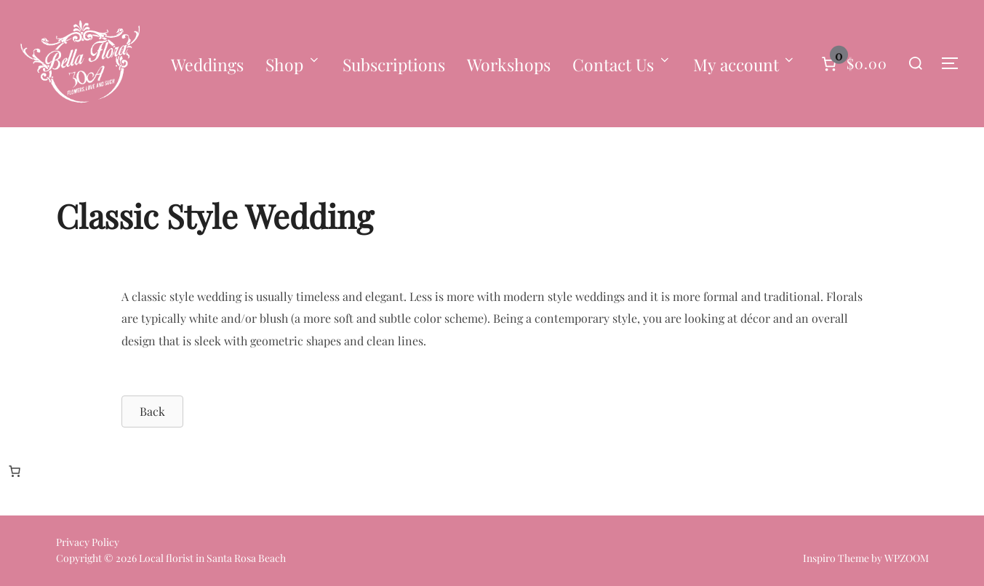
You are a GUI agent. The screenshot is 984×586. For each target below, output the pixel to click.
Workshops (509, 64)
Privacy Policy (87, 542)
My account (744, 64)
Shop (293, 64)
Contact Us (621, 64)
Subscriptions (394, 64)
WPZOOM (906, 558)
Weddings (207, 64)
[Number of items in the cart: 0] (853, 63)
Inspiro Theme (836, 558)
